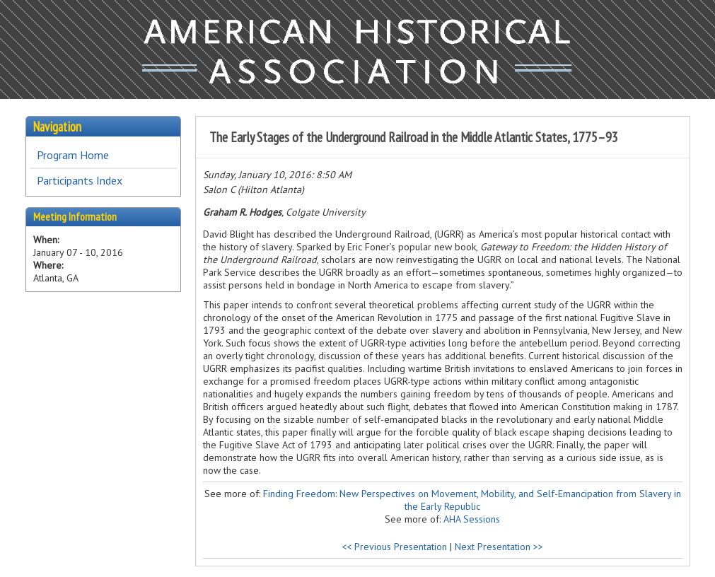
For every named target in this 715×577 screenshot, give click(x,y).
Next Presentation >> (499, 546)
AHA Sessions (471, 519)
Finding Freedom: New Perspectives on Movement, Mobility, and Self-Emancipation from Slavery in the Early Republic (472, 500)
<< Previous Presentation (394, 546)
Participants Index (79, 180)
